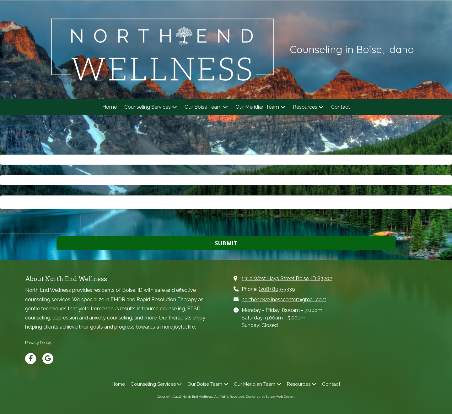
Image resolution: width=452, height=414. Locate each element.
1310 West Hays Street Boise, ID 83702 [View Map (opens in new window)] (287, 278)
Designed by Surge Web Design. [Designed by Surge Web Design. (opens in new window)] (270, 396)
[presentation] (40, 223)
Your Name (10, 150)
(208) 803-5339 (277, 289)
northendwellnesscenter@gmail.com (284, 299)
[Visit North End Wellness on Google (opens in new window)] (47, 358)
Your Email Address (18, 171)
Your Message (13, 191)
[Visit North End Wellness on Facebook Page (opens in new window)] (30, 358)
